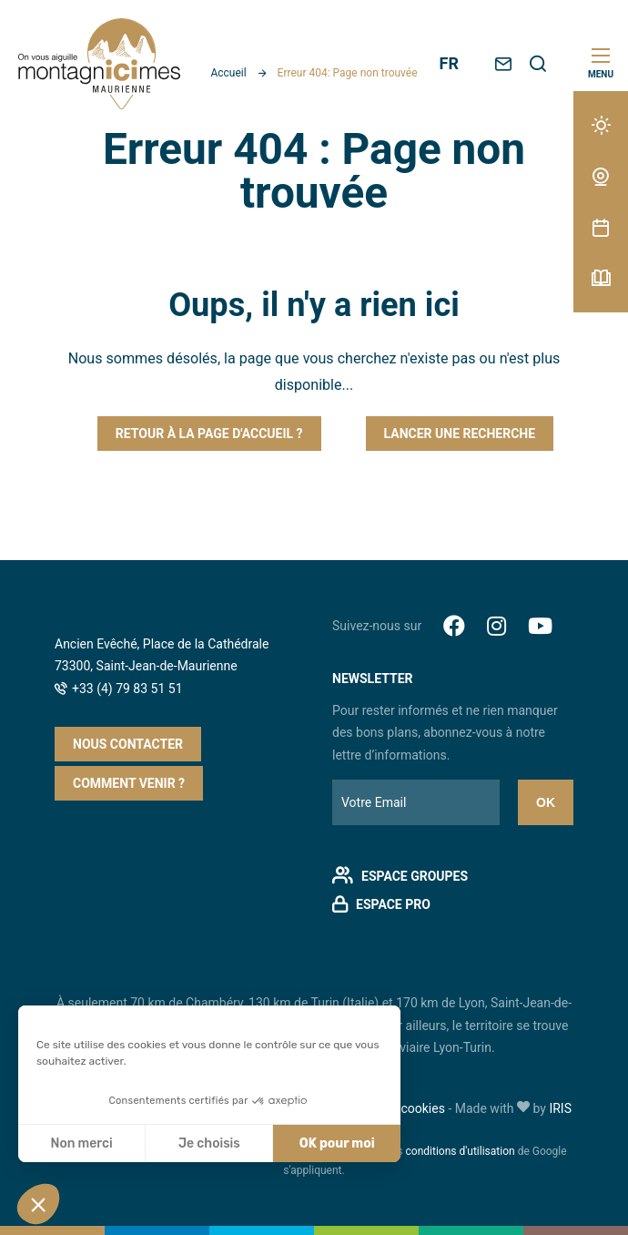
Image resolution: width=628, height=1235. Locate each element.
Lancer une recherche (460, 433)
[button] (38, 1204)
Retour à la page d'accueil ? (209, 433)
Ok (545, 802)
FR (449, 63)
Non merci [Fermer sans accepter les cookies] (81, 1143)
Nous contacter (128, 744)
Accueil (228, 72)
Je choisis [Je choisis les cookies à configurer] (209, 1143)
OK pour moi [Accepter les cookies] (337, 1143)
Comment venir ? (129, 783)
